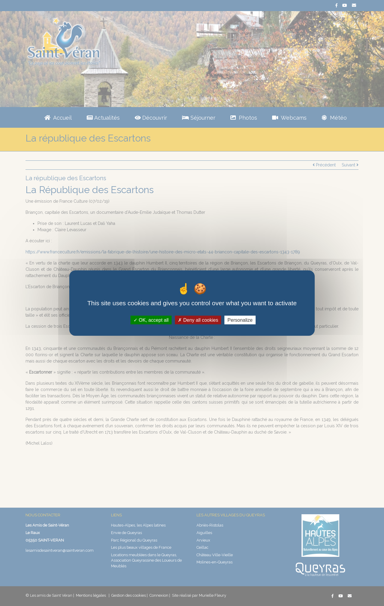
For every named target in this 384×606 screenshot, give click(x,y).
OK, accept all (151, 320)
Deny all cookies (198, 320)
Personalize (240, 320)
